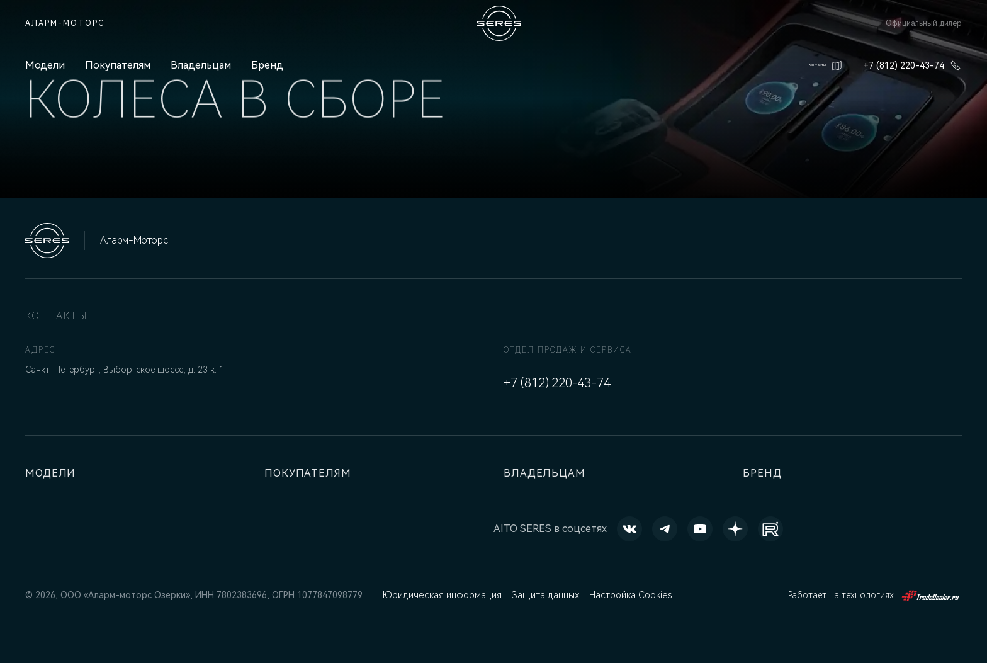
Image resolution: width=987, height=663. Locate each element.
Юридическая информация (441, 595)
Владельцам (201, 65)
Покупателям (117, 65)
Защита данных (543, 595)
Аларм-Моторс (64, 23)
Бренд (267, 65)
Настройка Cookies (627, 595)
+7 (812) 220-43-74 (912, 65)
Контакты (809, 65)
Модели (53, 473)
